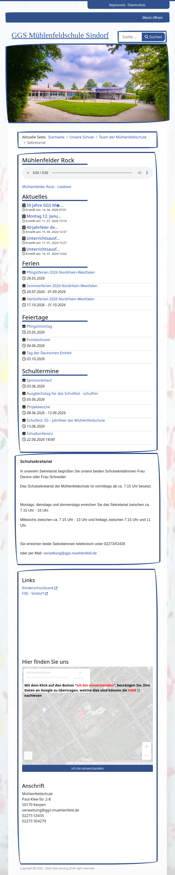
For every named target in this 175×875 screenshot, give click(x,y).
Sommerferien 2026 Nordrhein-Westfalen (62, 285)
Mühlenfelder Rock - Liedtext (46, 186)
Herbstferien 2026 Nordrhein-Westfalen (60, 298)
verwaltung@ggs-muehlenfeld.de (70, 553)
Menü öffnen (152, 18)
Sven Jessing (60, 868)
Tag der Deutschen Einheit (49, 352)
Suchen (153, 36)
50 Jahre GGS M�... (45, 205)
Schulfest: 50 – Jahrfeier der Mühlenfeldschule (66, 420)
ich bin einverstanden (87, 768)
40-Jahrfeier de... (42, 227)
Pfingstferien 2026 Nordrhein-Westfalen (61, 272)
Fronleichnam (38, 339)
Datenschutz (137, 5)
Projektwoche (38, 406)
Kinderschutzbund (37, 587)
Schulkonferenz (40, 433)
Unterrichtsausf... (43, 238)
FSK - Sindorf (33, 593)
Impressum (117, 5)
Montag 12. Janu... (44, 216)
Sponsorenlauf (39, 380)
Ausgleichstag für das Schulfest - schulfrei (62, 393)
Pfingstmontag (39, 326)
